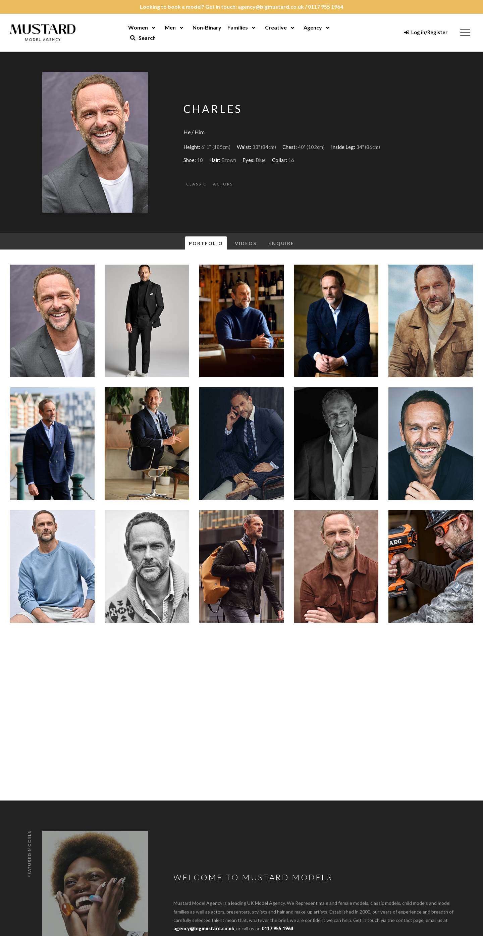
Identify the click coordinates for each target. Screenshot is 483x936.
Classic (196, 183)
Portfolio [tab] (206, 243)
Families (237, 27)
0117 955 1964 (325, 6)
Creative (276, 27)
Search (143, 38)
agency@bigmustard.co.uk (271, 6)
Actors (223, 183)
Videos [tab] (246, 243)
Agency (313, 27)
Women (138, 27)
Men (170, 27)
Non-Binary (207, 27)
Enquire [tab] (281, 243)
